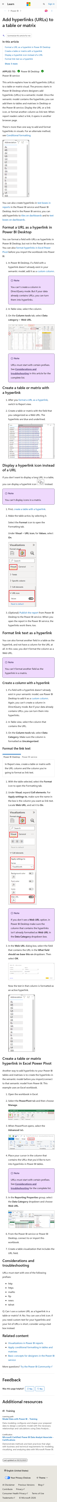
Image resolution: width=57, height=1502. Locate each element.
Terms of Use (38, 1493)
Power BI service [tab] (29, 756)
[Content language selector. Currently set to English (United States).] (16, 1470)
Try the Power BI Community (35, 1366)
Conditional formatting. (19, 135)
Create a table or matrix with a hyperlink (23, 51)
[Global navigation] (3, 4)
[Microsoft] (29, 4)
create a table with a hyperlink (29, 509)
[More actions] (52, 10)
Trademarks (7, 1497)
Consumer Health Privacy (14, 1493)
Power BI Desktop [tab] (11, 756)
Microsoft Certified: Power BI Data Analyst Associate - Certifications (28, 1438)
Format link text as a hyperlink (19, 58)
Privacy (19, 1489)
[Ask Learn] (46, 10)
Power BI (15, 10)
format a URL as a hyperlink (33, 399)
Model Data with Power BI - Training (19, 1419)
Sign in (51, 3)
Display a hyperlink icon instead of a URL (24, 54)
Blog (40, 1484)
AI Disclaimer (8, 1484)
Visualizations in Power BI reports (25, 1343)
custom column (45, 271)
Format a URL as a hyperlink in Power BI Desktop (27, 47)
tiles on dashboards (31, 215)
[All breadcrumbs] (5, 10)
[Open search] (44, 4)
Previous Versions (26, 1484)
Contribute (7, 1489)
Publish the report (28, 612)
